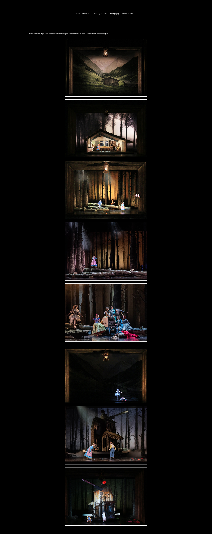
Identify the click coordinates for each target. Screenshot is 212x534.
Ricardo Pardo (35, 13)
